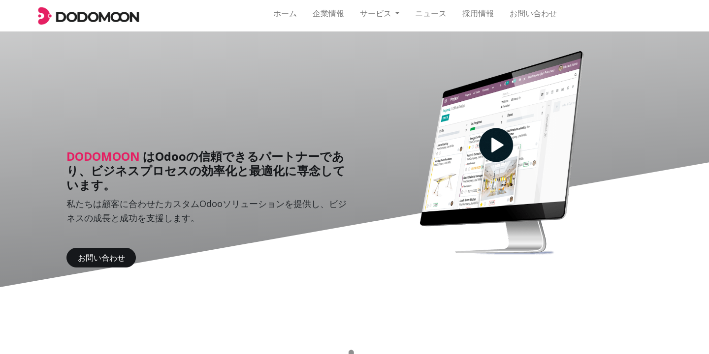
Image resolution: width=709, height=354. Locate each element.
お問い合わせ (101, 257)
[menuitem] (285, 15)
